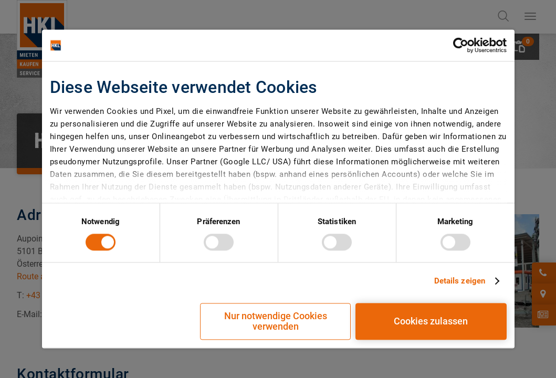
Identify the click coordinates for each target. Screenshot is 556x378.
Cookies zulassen (431, 321)
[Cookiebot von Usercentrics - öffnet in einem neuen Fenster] (461, 45)
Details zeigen (459, 281)
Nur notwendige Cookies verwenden (275, 321)
